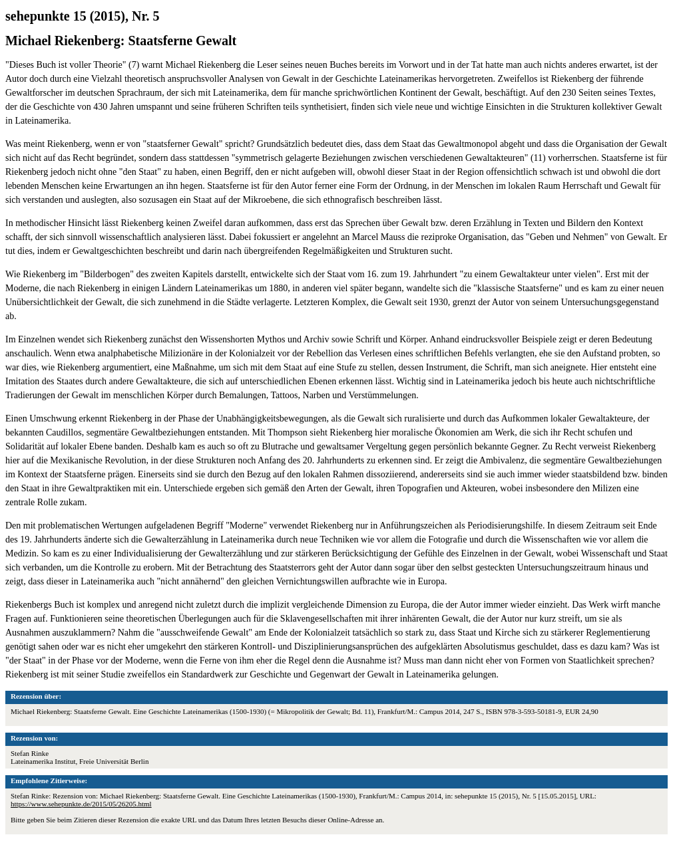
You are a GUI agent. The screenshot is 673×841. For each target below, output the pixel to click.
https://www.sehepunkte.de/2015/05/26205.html (81, 804)
